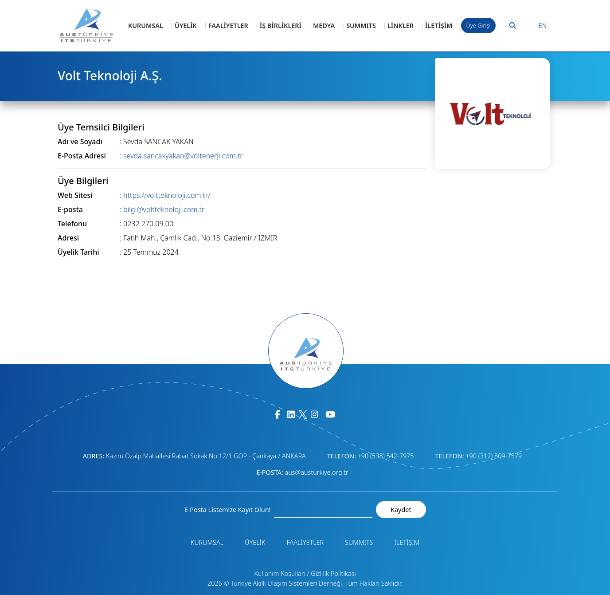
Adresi (68, 238)
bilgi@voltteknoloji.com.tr (163, 209)
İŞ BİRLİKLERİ (280, 25)
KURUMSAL (145, 25)
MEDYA (324, 25)
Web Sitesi (75, 195)
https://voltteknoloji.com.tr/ (167, 195)
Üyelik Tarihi (78, 252)
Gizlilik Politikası (333, 573)
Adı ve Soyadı (80, 141)
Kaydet (401, 509)
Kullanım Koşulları (279, 573)
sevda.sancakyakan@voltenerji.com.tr (182, 156)
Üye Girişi (478, 25)
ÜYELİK (186, 25)
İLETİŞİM (438, 25)
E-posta (70, 209)
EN (543, 25)
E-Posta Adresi (82, 156)
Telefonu (72, 224)
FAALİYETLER (228, 25)
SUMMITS (361, 25)
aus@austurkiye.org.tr (316, 472)
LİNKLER (400, 25)
